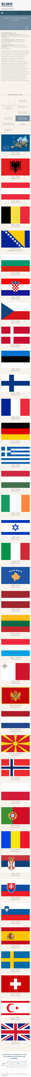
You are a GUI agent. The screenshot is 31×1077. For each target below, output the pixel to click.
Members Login (25, 13)
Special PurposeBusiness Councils (8, 130)
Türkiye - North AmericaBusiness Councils (22, 106)
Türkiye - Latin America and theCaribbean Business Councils (8, 107)
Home (10, 24)
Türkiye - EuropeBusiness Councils (22, 118)
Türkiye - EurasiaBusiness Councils (8, 118)
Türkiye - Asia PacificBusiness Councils (22, 112)
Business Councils (18, 24)
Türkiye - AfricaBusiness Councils (22, 101)
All (8, 101)
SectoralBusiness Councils (22, 124)
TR (20, 13)
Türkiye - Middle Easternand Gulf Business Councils (8, 124)
